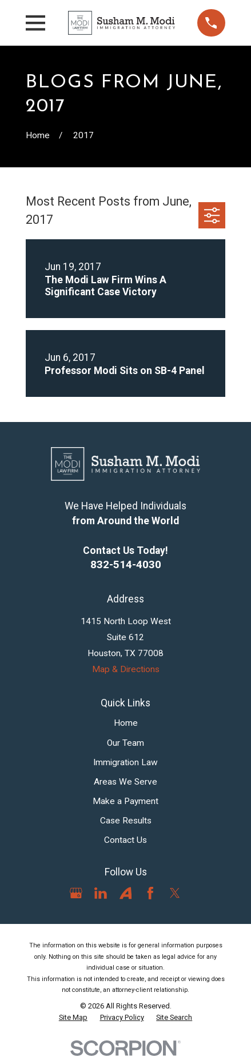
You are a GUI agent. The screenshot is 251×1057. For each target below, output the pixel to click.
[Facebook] (150, 893)
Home (126, 723)
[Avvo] (125, 893)
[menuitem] (73, 1017)
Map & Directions (126, 669)
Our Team (125, 743)
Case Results (126, 820)
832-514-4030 (125, 564)
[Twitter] (175, 893)
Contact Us (125, 840)
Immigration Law (125, 762)
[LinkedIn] (100, 893)
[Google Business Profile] (76, 893)
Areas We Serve (125, 782)
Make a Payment (125, 801)
